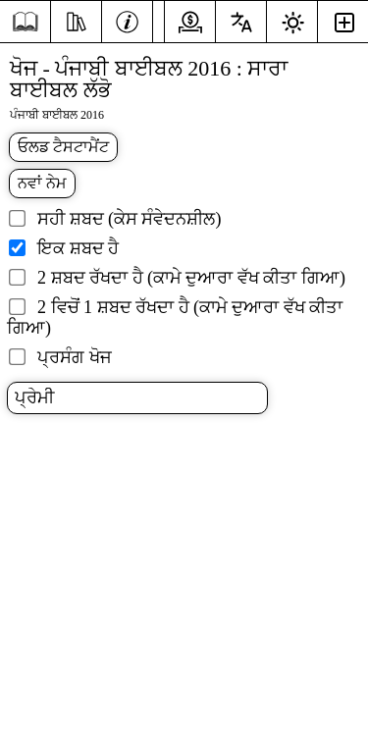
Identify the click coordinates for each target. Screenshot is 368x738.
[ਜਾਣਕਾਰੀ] (127, 19)
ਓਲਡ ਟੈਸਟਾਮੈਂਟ (63, 146)
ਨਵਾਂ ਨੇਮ (42, 183)
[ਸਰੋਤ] (76, 19)
